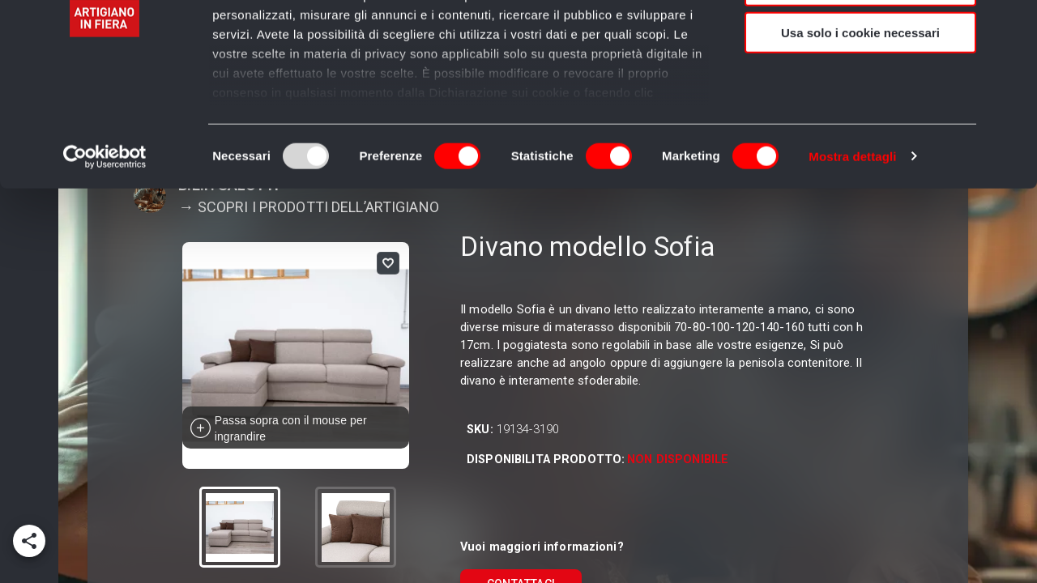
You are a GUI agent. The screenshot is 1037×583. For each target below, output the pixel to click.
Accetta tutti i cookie (860, 40)
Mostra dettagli (852, 259)
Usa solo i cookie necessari (860, 135)
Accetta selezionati (860, 88)
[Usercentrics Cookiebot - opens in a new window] (105, 259)
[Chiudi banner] (1012, 25)
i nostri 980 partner (305, 59)
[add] (29, 541)
